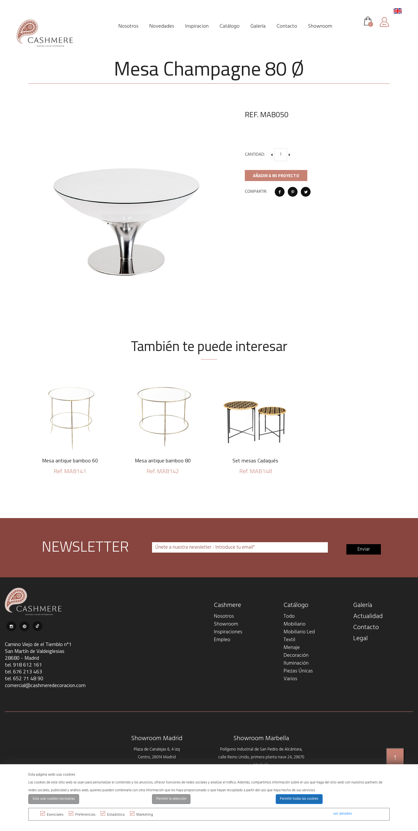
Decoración (296, 655)
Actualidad (368, 616)
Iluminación (296, 663)
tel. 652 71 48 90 (24, 678)
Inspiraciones (228, 632)
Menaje (292, 647)
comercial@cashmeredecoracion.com (45, 685)
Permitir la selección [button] (171, 799)
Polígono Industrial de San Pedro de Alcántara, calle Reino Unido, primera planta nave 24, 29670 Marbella (261, 757)
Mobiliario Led (299, 632)
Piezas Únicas (298, 671)
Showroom (226, 624)
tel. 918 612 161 (23, 665)
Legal (360, 638)
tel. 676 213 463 (23, 671)
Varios (290, 679)
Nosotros (224, 616)
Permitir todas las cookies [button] (299, 799)
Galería (362, 605)
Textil (289, 640)
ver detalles (342, 813)
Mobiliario (294, 624)
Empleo (222, 640)
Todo (289, 616)
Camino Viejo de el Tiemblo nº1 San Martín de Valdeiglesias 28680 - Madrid (38, 651)
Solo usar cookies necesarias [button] (54, 799)
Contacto (366, 627)
